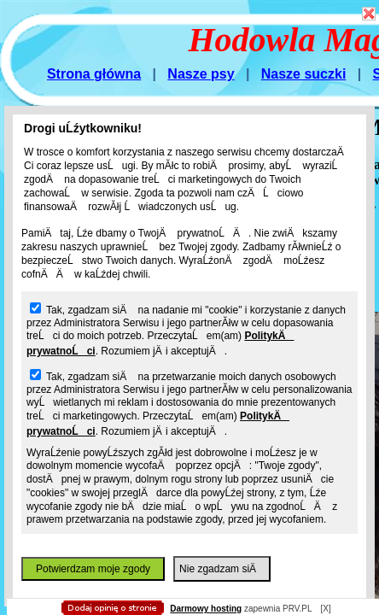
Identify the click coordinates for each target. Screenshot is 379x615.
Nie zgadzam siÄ (222, 569)
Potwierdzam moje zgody (93, 569)
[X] (325, 608)
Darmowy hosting (206, 608)
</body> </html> (181, 85)
